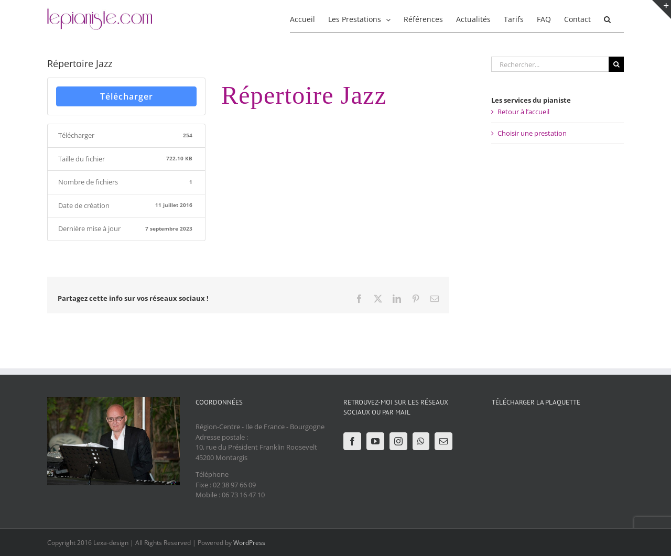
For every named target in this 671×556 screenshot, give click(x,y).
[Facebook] (352, 441)
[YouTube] (375, 441)
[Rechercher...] (550, 64)
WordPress (249, 542)
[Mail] (443, 441)
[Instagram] (398, 441)
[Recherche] (616, 64)
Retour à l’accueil (523, 111)
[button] (607, 18)
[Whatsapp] (421, 441)
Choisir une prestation (532, 133)
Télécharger (126, 96)
